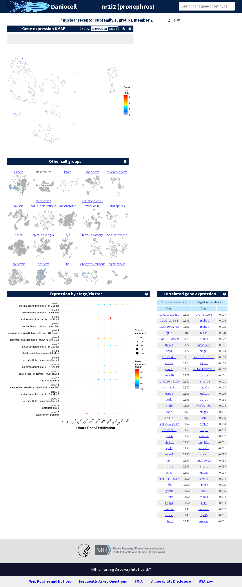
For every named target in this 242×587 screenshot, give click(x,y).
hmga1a (204, 387)
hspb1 (204, 363)
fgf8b (169, 333)
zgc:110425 (204, 460)
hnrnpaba (204, 381)
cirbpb (204, 430)
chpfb (169, 406)
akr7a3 (169, 515)
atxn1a (169, 363)
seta (204, 418)
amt (169, 460)
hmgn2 (204, 351)
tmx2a (169, 345)
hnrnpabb (204, 466)
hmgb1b (204, 442)
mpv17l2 (169, 509)
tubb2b (204, 473)
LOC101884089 (169, 339)
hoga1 (169, 503)
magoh (203, 521)
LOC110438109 (169, 381)
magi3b (169, 375)
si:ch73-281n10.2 (204, 357)
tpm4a (204, 497)
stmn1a (204, 479)
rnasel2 (169, 466)
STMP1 (169, 497)
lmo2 (204, 491)
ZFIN (174, 20)
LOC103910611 (169, 315)
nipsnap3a (169, 387)
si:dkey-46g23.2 (169, 424)
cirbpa (204, 375)
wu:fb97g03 (204, 406)
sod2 (169, 399)
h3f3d (203, 333)
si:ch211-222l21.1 (204, 369)
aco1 (169, 351)
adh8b (169, 418)
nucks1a (204, 394)
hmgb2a (204, 327)
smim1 (169, 454)
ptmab (204, 339)
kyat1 (169, 448)
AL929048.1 (169, 357)
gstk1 (169, 473)
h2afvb (204, 424)
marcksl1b (204, 345)
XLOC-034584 (169, 320)
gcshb (169, 436)
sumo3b (204, 448)
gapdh (169, 369)
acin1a (204, 399)
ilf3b (204, 503)
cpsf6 (203, 515)
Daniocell (64, 7)
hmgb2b (204, 320)
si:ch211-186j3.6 (169, 479)
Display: (85, 28)
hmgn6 (204, 485)
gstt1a (169, 394)
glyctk (169, 491)
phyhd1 (169, 442)
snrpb (203, 454)
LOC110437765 (169, 327)
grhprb (169, 521)
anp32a (204, 436)
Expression (99, 29)
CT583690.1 (169, 430)
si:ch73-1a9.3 (204, 315)
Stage (113, 29)
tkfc (169, 485)
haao (169, 412)
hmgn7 (204, 412)
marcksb (203, 509)
